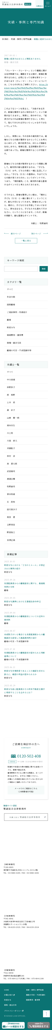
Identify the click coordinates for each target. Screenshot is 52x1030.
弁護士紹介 (8, 995)
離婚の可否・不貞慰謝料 (35, 995)
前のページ (16, 233)
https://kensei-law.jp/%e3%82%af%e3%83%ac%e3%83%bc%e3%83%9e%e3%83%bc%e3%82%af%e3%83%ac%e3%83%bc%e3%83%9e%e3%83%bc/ (26, 91)
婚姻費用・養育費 (33, 1000)
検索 (43, 268)
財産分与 (7, 1000)
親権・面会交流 (10, 1005)
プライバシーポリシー (13, 1011)
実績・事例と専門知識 (21, 39)
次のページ (36, 233)
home (5, 39)
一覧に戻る (26, 240)
